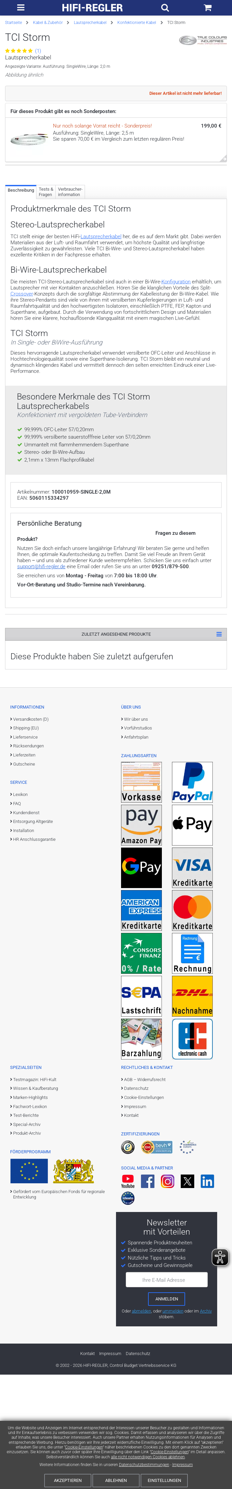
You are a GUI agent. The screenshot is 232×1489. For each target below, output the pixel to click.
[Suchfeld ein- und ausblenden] (165, 8)
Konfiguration (176, 359)
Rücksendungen (28, 860)
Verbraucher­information (70, 269)
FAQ (17, 917)
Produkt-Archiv (27, 1247)
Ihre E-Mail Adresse (163, 1394)
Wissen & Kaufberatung (35, 1202)
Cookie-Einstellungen (84, 1447)
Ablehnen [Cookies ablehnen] (116, 1480)
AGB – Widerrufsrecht (145, 1193)
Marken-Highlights (30, 1211)
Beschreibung (21, 267)
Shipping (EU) (26, 842)
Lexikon (20, 908)
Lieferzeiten (24, 869)
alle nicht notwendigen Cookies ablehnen (148, 1457)
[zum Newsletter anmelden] (166, 1413)
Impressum (182, 1464)
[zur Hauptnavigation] (20, 8)
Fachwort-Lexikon (30, 1220)
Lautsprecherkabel (90, 22)
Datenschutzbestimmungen (144, 1464)
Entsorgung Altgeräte (33, 935)
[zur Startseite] (92, 8)
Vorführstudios (138, 842)
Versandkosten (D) (31, 833)
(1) (23, 51)
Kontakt (131, 1229)
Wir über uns (136, 833)
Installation (23, 944)
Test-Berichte (26, 1229)
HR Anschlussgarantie (34, 953)
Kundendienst (26, 926)
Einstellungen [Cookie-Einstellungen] (164, 1480)
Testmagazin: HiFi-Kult (34, 1193)
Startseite (13, 22)
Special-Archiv (26, 1238)
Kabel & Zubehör (48, 22)
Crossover (21, 371)
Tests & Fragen (46, 269)
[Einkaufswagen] (207, 8)
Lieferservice (25, 851)
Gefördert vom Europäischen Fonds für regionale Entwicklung (59, 1308)
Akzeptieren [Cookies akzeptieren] (68, 1480)
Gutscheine (24, 878)
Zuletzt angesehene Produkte (116, 748)
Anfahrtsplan (136, 851)
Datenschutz (136, 1202)
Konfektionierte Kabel (136, 22)
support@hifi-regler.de (41, 681)
